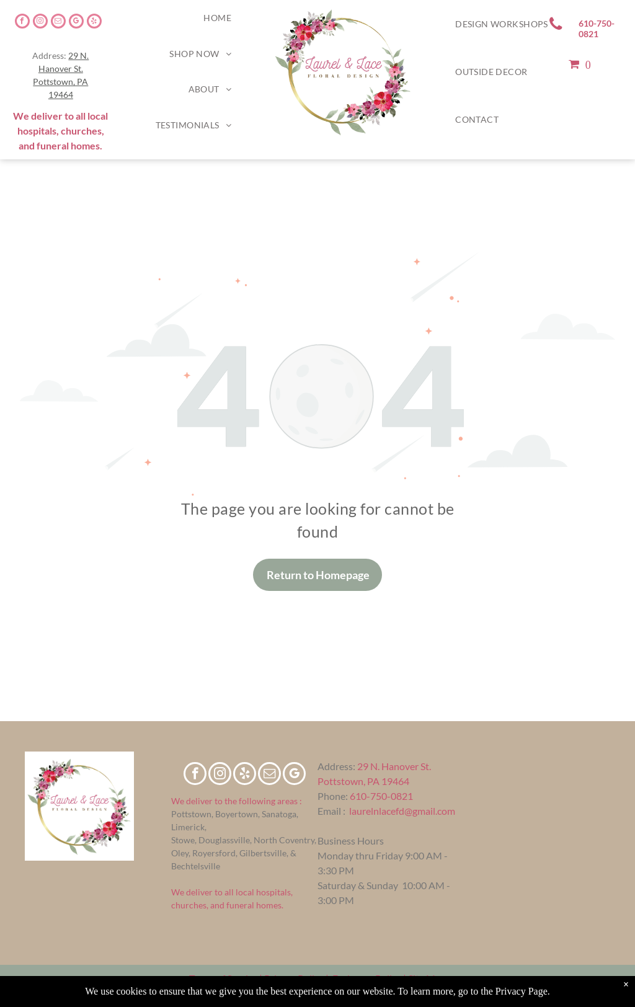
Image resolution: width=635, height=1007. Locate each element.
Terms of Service (223, 978)
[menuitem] (217, 18)
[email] (58, 23)
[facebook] (22, 23)
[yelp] (94, 23)
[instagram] (40, 23)
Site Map (427, 978)
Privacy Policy (294, 978)
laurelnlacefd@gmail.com (402, 811)
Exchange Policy (366, 978)
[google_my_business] (76, 23)
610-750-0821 (381, 796)
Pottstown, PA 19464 (363, 781)
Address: (336, 766)
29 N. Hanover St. (394, 766)
